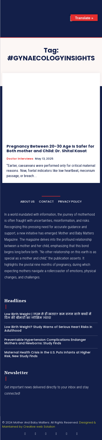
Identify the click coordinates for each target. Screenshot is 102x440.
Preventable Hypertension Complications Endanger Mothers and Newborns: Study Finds (45, 342)
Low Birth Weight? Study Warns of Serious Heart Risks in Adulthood (48, 329)
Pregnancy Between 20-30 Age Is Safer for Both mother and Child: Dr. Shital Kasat (50, 148)
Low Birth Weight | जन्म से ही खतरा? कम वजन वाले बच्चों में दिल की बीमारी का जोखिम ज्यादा (47, 316)
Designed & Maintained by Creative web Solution (49, 424)
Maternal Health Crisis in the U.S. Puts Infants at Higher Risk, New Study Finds (47, 354)
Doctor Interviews (20, 158)
